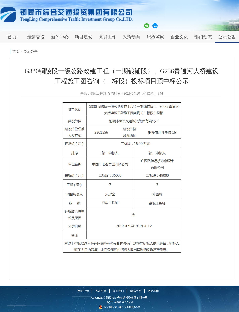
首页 (12, 36)
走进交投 (36, 36)
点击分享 (100, 291)
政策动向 (131, 36)
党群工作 (107, 36)
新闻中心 (60, 36)
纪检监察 (155, 36)
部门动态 (203, 36)
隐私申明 (135, 291)
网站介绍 (83, 291)
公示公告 (227, 36)
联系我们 (118, 291)
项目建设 (83, 36)
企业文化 (179, 36)
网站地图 (153, 291)
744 (160, 93)
